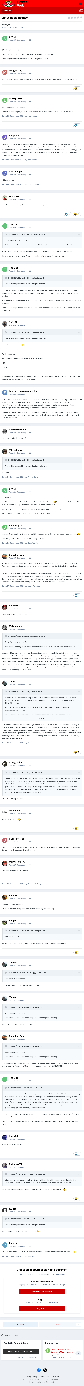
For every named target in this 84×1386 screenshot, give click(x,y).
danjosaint (14, 135)
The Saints (24, 27)
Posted (20, 40)
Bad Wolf (14, 1136)
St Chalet (57, 1355)
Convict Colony (17, 861)
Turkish (13, 681)
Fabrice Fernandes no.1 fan (23, 391)
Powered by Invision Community (42, 1382)
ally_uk (7, 25)
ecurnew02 (15, 605)
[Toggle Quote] (6, 234)
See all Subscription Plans (28, 1357)
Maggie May (15, 70)
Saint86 (13, 895)
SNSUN (13, 322)
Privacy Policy (31, 1376)
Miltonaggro (15, 626)
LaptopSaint (15, 98)
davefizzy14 (15, 525)
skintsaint (14, 196)
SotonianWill (15, 1164)
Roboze (13, 1243)
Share (20, 1325)
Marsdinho (14, 810)
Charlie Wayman (17, 429)
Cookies (55, 1376)
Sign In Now (42, 1309)
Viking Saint (15, 450)
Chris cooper (16, 171)
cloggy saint (15, 762)
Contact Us (44, 1376)
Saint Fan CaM (16, 555)
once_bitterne (16, 838)
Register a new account (42, 1291)
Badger (13, 920)
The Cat (13, 224)
